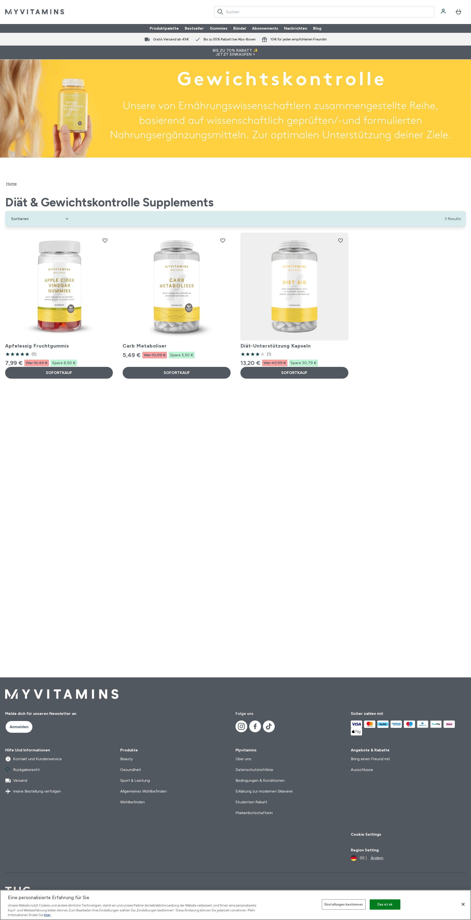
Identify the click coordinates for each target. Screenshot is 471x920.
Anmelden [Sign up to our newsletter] (19, 726)
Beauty (126, 759)
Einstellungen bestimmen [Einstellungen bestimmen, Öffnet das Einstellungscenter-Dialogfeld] (344, 904)
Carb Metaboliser (145, 346)
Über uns (243, 759)
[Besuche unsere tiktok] (269, 726)
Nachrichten (295, 28)
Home (11, 183)
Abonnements (265, 28)
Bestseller (194, 28)
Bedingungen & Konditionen (260, 780)
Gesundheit (130, 769)
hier (47, 915)
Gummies (218, 28)
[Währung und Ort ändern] (367, 858)
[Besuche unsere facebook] (255, 726)
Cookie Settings (366, 834)
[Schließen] (463, 904)
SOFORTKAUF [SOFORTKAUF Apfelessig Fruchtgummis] (59, 372)
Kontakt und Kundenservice (33, 759)
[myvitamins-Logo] (34, 12)
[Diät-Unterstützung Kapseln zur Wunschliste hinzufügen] (340, 240)
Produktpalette (164, 28)
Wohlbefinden (132, 802)
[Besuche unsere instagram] (241, 726)
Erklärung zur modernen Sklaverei (264, 791)
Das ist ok (385, 904)
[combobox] (324, 12)
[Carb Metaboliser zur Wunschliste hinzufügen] (223, 240)
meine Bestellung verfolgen (33, 791)
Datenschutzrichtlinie (254, 769)
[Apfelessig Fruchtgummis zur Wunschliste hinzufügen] (105, 240)
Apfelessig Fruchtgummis (37, 346)
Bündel (239, 28)
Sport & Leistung (135, 780)
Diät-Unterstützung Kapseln (275, 346)
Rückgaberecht (22, 770)
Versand (16, 780)
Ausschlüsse (362, 769)
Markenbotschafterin (254, 812)
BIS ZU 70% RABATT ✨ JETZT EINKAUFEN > (235, 52)
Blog (317, 28)
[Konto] (443, 11)
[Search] (220, 12)
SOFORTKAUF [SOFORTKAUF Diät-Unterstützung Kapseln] (294, 372)
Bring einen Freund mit (370, 759)
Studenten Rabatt (251, 802)
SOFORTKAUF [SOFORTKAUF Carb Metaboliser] (177, 372)
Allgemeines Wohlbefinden (143, 791)
